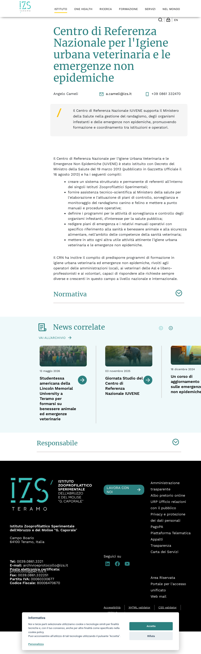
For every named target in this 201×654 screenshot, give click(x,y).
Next (170, 350)
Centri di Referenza (37, 27)
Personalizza (36, 644)
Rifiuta (151, 636)
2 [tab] (120, 450)
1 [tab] (115, 450)
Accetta (151, 626)
